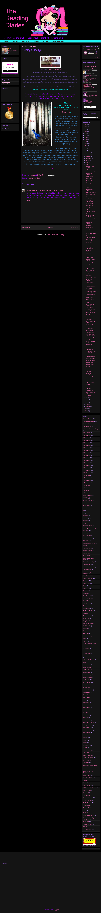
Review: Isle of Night (90, 360)
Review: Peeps (89, 297)
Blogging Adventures (88, 523)
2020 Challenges (87, 470)
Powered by (10, 75)
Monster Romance (87, 677)
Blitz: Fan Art (89, 275)
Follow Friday (89, 178)
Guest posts (86, 633)
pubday (85, 705)
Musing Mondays (34, 178)
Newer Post (27, 227)
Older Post (74, 227)
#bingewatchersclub (87, 418)
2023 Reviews (86, 482)
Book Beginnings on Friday (89, 528)
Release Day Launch (88, 730)
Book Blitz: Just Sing (90, 362)
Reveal (84, 735)
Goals (84, 631)
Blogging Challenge (87, 525)
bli (83, 510)
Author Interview (87, 503)
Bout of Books (86, 555)
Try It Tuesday (86, 807)
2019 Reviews (86, 467)
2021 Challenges (87, 472)
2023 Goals (25, 41)
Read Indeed (86, 717)
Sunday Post (86, 762)
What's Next (86, 821)
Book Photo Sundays (88, 538)
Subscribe (10, 71)
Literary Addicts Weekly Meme (90, 656)
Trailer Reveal (86, 805)
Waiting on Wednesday (88, 815)
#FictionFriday (86, 424)
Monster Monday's (87, 674)
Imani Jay (85, 90)
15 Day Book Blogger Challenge (90, 429)
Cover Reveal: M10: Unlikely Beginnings (90, 272)
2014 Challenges (87, 440)
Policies (36, 41)
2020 (86, 137)
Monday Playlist (86, 672)
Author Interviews (58, 41)
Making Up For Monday (88, 659)
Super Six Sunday (87, 769)
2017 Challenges (87, 455)
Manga (84, 662)
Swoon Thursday (87, 775)
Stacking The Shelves (88, 757)
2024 (86, 129)
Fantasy (85, 605)
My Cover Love (86, 687)
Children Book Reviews (88, 567)
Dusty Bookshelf (87, 595)
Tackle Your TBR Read (88, 777)
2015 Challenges (87, 445)
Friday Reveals (86, 621)
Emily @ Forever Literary (35, 190)
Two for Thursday (87, 812)
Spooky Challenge (87, 755)
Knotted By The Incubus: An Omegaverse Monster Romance (90, 87)
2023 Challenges (87, 480)
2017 (86, 143)
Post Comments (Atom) (55, 235)
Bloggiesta (85, 520)
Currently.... (85, 588)
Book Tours (85, 540)
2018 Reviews (86, 462)
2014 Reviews (86, 442)
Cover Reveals (86, 583)
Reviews (45, 41)
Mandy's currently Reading (90, 67)
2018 (86, 141)
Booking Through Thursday (89, 543)
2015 (86, 148)
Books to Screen (87, 553)
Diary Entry (88, 183)
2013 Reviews (86, 437)
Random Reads (86, 707)
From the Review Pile (88, 623)
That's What (86, 792)
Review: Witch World (91, 233)
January (88, 406)
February (88, 404)
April (87, 399)
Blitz (84, 513)
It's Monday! (86, 648)
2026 (86, 124)
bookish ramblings (87, 548)
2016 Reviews (86, 452)
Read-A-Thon (86, 720)
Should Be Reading (54, 69)
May (87, 397)
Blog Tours (85, 518)
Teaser (84, 782)
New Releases (86, 692)
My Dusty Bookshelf (90, 185)
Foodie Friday (86, 618)
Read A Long (86, 715)
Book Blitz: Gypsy (90, 364)
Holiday (85, 638)
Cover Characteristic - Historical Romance (90, 394)
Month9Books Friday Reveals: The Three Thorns (91, 353)
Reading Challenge (87, 725)
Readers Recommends (88, 722)
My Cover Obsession (88, 690)
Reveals (85, 737)
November (88, 154)
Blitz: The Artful (89, 330)
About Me (15, 41)
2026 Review (86, 493)
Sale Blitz (85, 747)
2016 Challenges (87, 450)
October (88, 156)
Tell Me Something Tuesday (89, 787)
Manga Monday (86, 664)
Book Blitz (85, 530)
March (87, 402)
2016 (86, 145)
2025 (86, 127)
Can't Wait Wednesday (88, 562)
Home (6, 41)
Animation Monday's (88, 500)
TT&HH (85, 810)
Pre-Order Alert (86, 697)
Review (84, 740)
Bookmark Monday (87, 550)
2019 (86, 139)
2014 (86, 150)
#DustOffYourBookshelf (88, 421)
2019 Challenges (87, 465)
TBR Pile (85, 780)
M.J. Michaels (89, 96)
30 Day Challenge (87, 495)
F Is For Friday (86, 603)
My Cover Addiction (87, 685)
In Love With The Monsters (89, 643)
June (87, 164)
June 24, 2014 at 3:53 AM (54, 190)
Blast (84, 508)
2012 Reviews (86, 432)
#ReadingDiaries (87, 426)
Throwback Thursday (88, 797)
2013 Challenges (87, 435)
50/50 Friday (86, 498)
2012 (86, 411)
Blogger (56, 910)
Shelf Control (86, 752)
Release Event (86, 732)
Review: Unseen (90, 176)
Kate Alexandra (89, 72)
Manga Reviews (87, 667)
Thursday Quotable (87, 800)
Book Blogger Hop (87, 533)
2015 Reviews (86, 447)
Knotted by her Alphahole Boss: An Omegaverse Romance (89, 78)
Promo (84, 700)
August (88, 160)
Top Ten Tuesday (87, 802)
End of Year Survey (87, 598)
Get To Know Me (87, 626)
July (87, 162)
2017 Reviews (86, 457)
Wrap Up (85, 826)
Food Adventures (87, 615)
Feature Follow (86, 608)
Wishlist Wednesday (90, 194)
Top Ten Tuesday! (90, 203)
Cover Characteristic (88, 578)
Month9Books (86, 679)
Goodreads (66, 112)
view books (96, 57)
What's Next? (89, 187)
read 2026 (85, 712)
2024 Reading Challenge (91, 49)
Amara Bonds (86, 81)
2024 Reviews (86, 485)
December (88, 152)
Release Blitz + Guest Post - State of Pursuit (90, 309)
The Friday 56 (86, 795)
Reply (28, 200)
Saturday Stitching (87, 750)
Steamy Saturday (87, 760)
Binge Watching (86, 505)
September (89, 158)
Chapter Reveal (86, 564)
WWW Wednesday (87, 829)
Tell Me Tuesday (87, 790)
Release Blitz (86, 727)
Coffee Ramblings (87, 569)
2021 (86, 135)
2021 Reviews (86, 475)
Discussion (85, 593)
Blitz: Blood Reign (90, 180)
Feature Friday (89, 227)
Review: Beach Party (91, 277)
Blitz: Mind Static (90, 243)
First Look (85, 613)
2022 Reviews (86, 477)
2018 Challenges (87, 460)
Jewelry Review (86, 651)
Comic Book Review (88, 575)
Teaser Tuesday (89, 205)
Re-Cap (85, 710)
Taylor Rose (89, 102)
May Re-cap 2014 (90, 390)
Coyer (84, 585)
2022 (86, 133)
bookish (85, 545)
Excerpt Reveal (86, 600)
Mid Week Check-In (87, 669)
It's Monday (85, 646)
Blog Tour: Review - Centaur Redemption (90, 301)
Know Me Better (87, 653)
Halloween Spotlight (87, 636)
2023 (86, 131)
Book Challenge (87, 535)
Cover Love (85, 580)
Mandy (11, 48)
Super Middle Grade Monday (90, 765)
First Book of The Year (88, 610)
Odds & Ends (86, 695)
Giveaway (85, 628)
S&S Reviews (86, 745)
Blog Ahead (85, 515)
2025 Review (86, 490)
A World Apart (88, 71)
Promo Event (86, 702)
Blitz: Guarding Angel (91, 192)
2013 (86, 408)
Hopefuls (85, 641)
